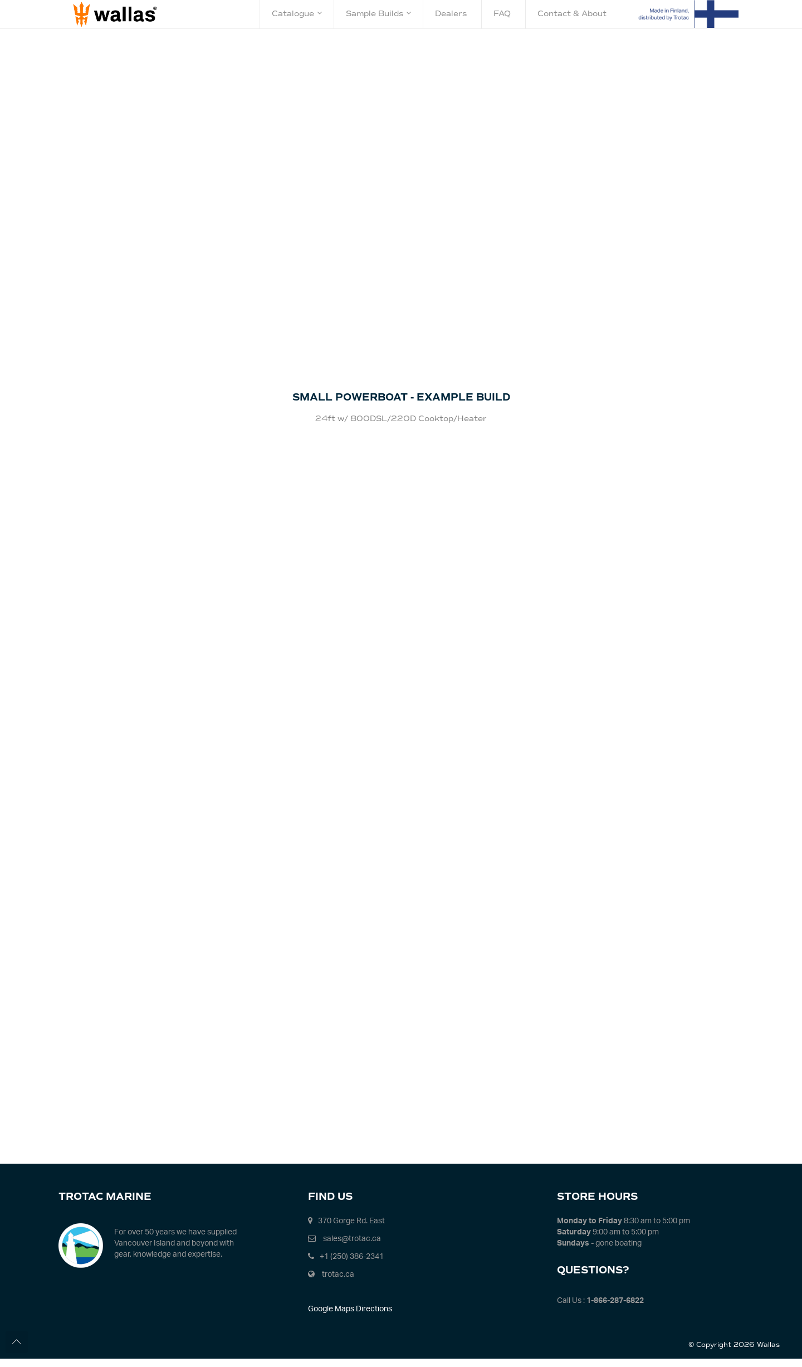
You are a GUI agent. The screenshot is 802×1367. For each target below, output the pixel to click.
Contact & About (572, 13)
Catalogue (297, 13)
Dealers (451, 13)
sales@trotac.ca (352, 1246)
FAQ (502, 13)
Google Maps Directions (350, 1316)
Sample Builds (378, 13)
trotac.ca (338, 1282)
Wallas (768, 1353)
